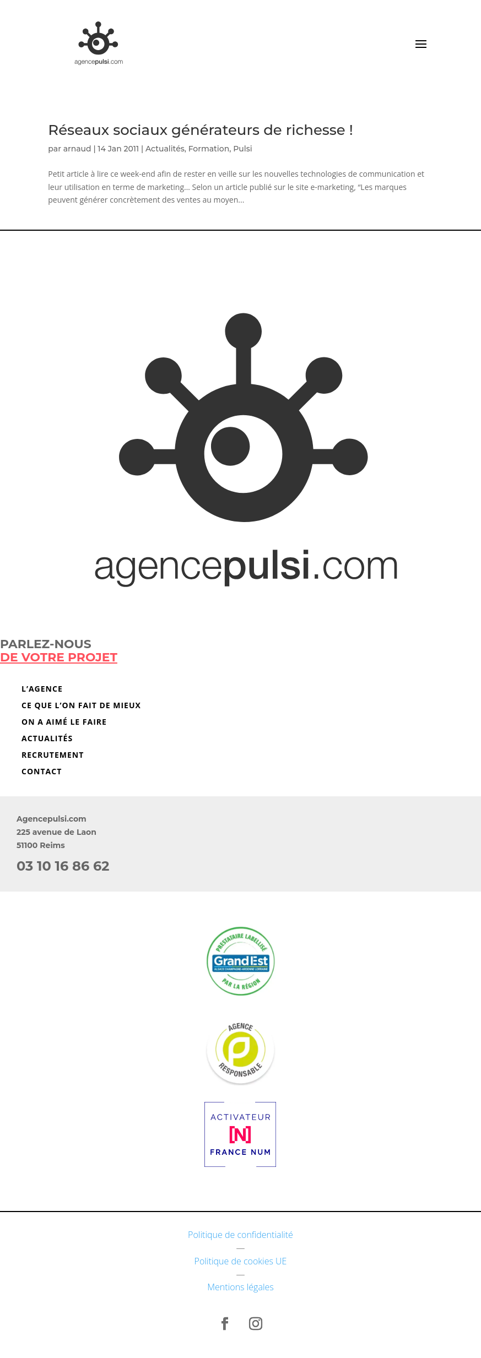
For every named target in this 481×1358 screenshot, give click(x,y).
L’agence (42, 689)
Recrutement (52, 755)
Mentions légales (240, 1287)
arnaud (77, 149)
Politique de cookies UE (240, 1261)
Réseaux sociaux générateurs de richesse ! (200, 130)
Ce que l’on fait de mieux (81, 706)
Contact (41, 772)
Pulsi (242, 149)
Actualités (165, 149)
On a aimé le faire (64, 722)
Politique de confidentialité (240, 1235)
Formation (209, 149)
